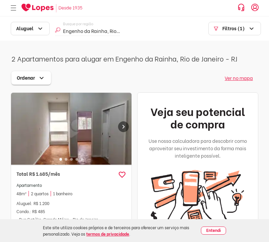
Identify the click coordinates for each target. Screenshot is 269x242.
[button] (122, 175)
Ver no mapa (239, 77)
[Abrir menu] (13, 8)
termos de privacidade (107, 234)
